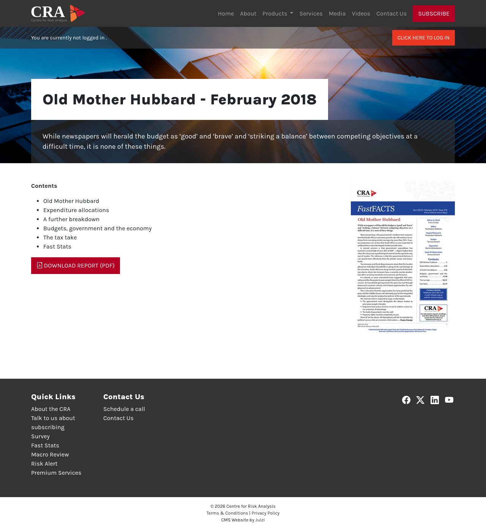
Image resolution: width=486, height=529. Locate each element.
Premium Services (56, 472)
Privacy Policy (266, 513)
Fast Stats (45, 445)
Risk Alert (44, 463)
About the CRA (50, 408)
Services (310, 13)
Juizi (260, 520)
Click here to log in (424, 38)
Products (275, 13)
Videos (361, 13)
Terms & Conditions (227, 513)
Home (226, 13)
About (248, 13)
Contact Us (391, 13)
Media (337, 13)
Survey (40, 436)
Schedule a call (124, 408)
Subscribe (434, 13)
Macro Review (50, 454)
